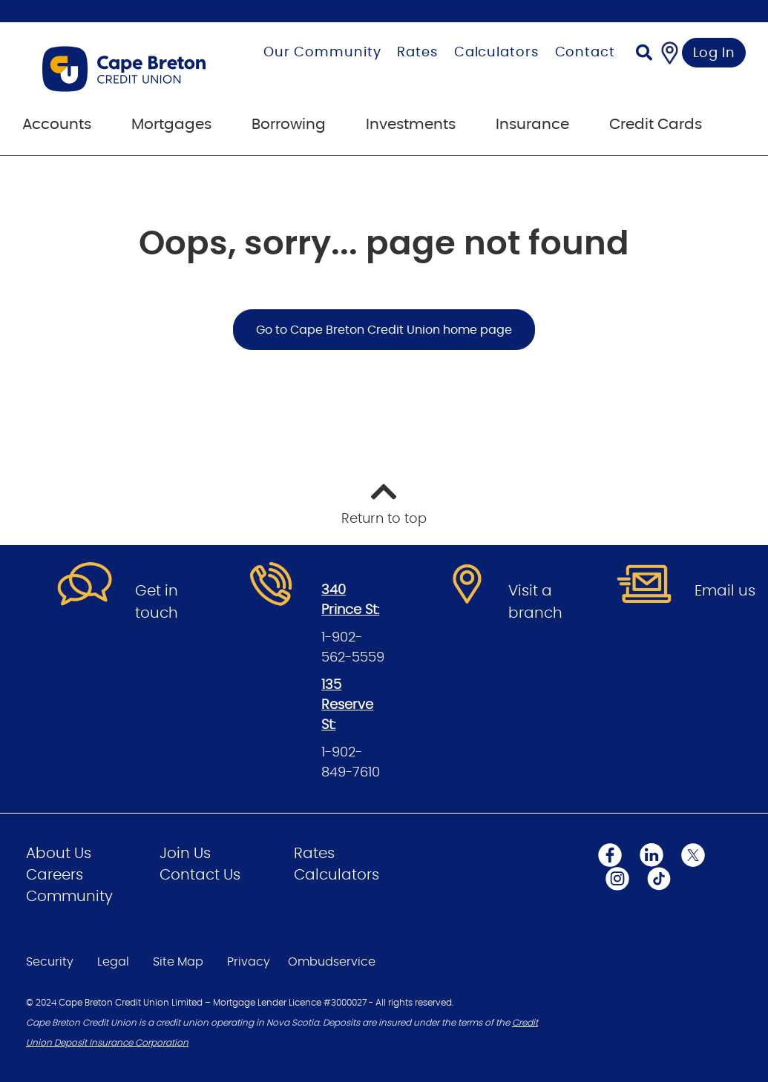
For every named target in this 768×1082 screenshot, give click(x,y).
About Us (58, 853)
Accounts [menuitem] (56, 124)
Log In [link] (714, 53)
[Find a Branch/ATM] (669, 52)
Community (69, 896)
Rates (417, 52)
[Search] (644, 54)
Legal (113, 962)
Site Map (178, 962)
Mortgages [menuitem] (171, 124)
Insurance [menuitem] (532, 124)
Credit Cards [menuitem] (655, 124)
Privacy (248, 962)
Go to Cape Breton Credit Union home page (384, 330)
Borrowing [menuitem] (289, 124)
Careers (54, 875)
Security (49, 962)
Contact (585, 52)
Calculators (496, 52)
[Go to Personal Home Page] (131, 69)
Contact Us (200, 875)
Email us (725, 591)
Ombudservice (331, 962)
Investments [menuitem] (411, 124)
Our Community (322, 52)
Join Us (185, 853)
